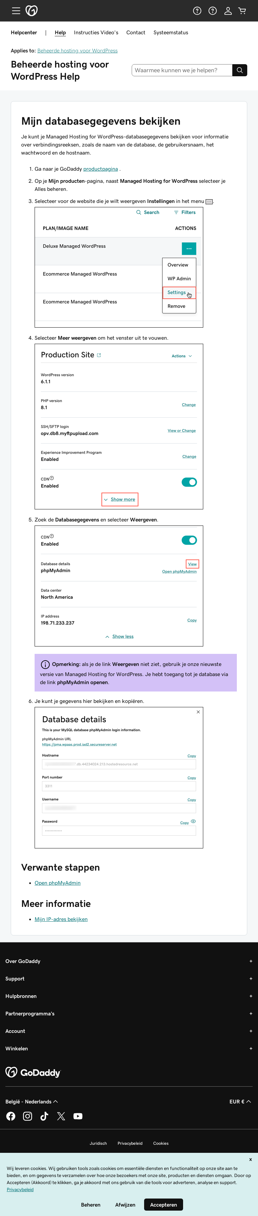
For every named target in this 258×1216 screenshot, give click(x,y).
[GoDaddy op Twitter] (61, 1119)
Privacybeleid (130, 1143)
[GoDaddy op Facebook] (10, 1119)
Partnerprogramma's (29, 1013)
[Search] (239, 70)
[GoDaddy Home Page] (33, 1072)
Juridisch (98, 1143)
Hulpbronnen (21, 996)
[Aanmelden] (228, 10)
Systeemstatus (171, 32)
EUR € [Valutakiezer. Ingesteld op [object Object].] (241, 1101)
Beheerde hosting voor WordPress (77, 50)
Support (15, 978)
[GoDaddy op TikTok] (44, 1119)
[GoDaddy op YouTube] (78, 1119)
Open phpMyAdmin (58, 882)
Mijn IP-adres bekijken (61, 919)
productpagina (100, 168)
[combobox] (182, 70)
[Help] (196, 10)
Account (15, 1031)
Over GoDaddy (22, 961)
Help (60, 32)
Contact (135, 32)
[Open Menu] (13, 10)
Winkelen (16, 1048)
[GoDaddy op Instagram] (27, 1119)
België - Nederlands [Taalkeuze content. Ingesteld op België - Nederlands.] (32, 1101)
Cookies (161, 1143)
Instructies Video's (96, 32)
